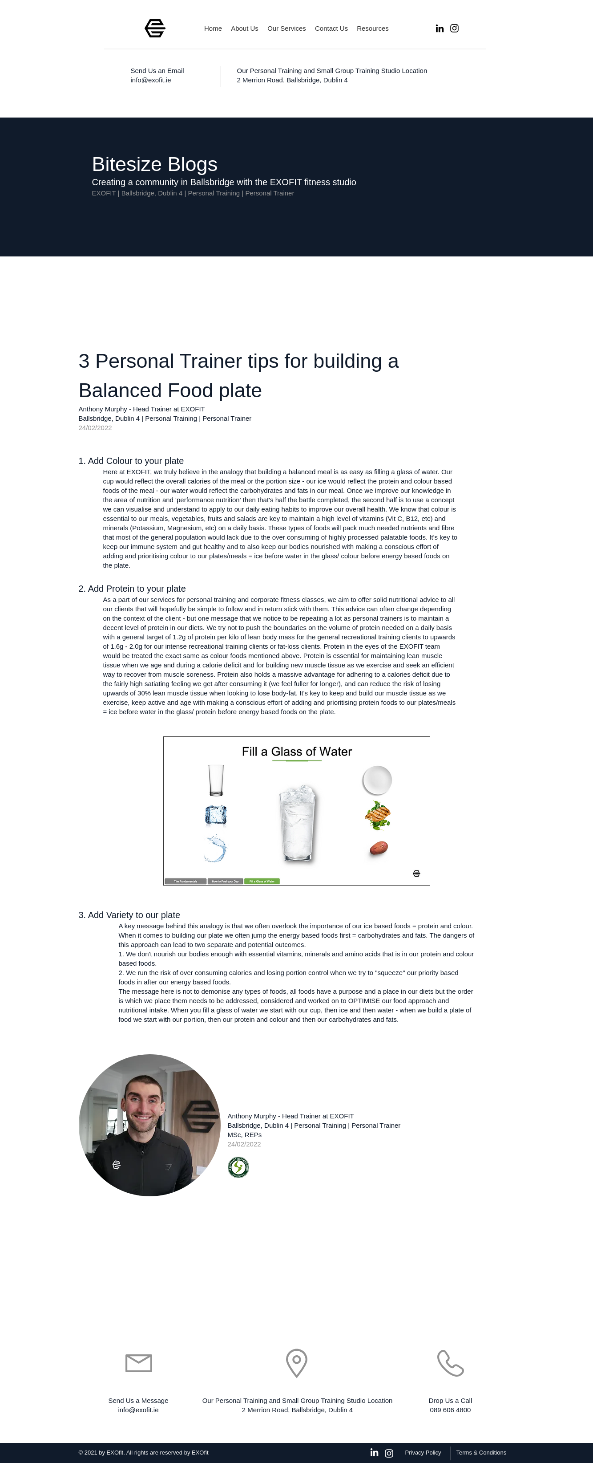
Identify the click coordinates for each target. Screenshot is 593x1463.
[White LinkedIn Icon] (374, 1452)
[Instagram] (454, 28)
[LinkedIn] (439, 28)
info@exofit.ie (151, 80)
